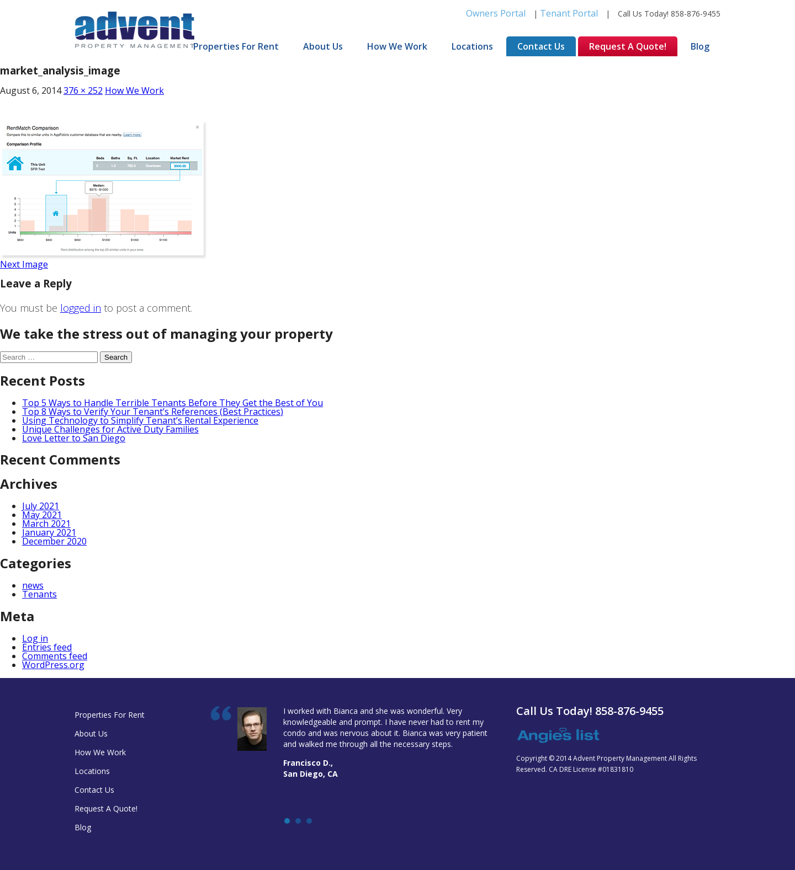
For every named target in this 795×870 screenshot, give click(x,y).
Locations (472, 46)
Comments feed (54, 656)
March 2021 (46, 523)
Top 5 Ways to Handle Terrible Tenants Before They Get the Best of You (172, 403)
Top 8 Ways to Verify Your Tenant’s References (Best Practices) (152, 411)
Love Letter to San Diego (73, 438)
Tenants (39, 594)
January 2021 (49, 532)
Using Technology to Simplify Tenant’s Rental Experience (140, 420)
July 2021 (40, 506)
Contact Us (541, 46)
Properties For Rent (236, 46)
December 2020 (54, 541)
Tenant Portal (569, 13)
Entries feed (47, 647)
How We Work (397, 46)
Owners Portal (496, 13)
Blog (700, 46)
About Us (323, 46)
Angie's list (557, 736)
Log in (35, 638)
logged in (80, 307)
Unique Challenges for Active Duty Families (110, 429)
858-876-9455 (695, 13)
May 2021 (42, 515)
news (33, 585)
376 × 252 (83, 90)
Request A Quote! (627, 46)
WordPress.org (53, 665)
